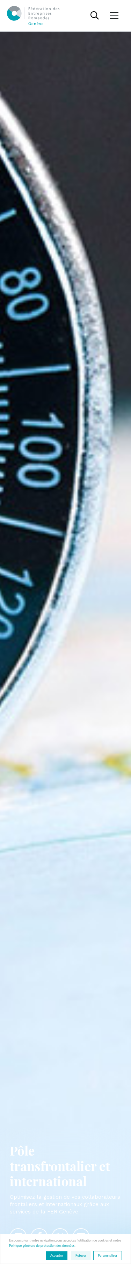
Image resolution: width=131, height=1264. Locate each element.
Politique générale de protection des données (41, 1245)
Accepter (56, 1255)
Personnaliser (107, 1255)
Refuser (80, 1255)
